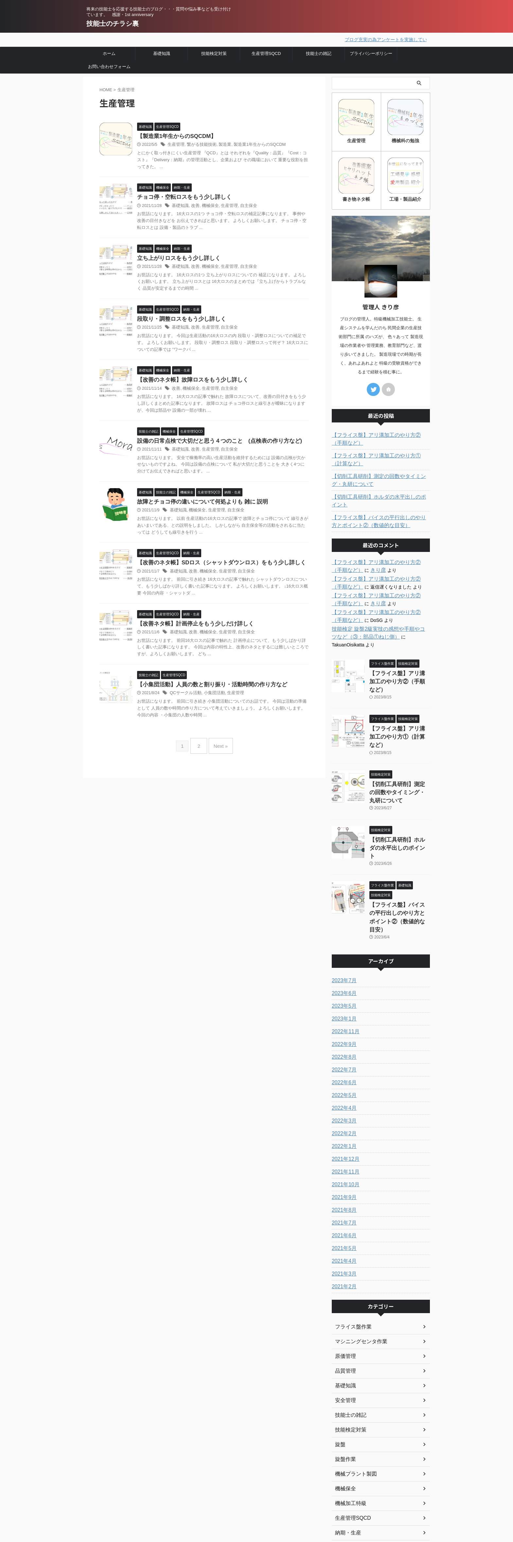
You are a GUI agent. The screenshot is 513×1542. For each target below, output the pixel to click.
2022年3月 (343, 1054)
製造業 (221, 144)
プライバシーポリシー (371, 52)
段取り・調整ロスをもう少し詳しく (179, 320)
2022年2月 (343, 1067)
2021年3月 (343, 1207)
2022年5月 (343, 1029)
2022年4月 (343, 1041)
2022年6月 (343, 1016)
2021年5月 (343, 1182)
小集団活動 (211, 696)
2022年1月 (343, 1080)
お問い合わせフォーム (109, 65)
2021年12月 (344, 1092)
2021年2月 (343, 1220)
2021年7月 (343, 1156)
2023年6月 (343, 927)
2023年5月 (343, 939)
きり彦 (355, 559)
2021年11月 (344, 1105)
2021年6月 (343, 1169)
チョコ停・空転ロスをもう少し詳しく (181, 197)
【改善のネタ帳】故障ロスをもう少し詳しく (189, 381)
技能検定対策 (214, 52)
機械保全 (208, 205)
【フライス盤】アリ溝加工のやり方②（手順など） (380, 436)
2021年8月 (343, 1143)
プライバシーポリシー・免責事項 (224, 1501)
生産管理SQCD (266, 52)
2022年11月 (344, 965)
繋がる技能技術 (199, 144)
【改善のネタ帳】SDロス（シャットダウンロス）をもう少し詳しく (216, 565)
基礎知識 (161, 52)
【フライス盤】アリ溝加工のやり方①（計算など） (380, 457)
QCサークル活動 (184, 696)
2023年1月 (343, 952)
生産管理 (175, 144)
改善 (194, 205)
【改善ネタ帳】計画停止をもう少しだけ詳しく (192, 627)
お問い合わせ (202, 1510)
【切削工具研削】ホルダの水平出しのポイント (380, 494)
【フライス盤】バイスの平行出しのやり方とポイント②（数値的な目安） (380, 511)
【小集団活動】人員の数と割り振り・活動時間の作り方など (207, 688)
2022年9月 (343, 978)
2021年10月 (344, 1118)
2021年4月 (343, 1194)
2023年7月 (343, 914)
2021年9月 (343, 1131)
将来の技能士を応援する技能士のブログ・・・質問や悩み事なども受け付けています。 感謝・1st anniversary (131, 1506)
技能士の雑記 (318, 52)
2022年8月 (343, 990)
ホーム (109, 52)
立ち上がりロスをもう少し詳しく (176, 258)
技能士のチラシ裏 (112, 23)
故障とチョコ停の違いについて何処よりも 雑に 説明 (198, 504)
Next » (219, 747)
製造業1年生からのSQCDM (253, 144)
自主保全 (243, 205)
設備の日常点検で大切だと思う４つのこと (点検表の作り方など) (214, 442)
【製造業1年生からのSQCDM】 (174, 135)
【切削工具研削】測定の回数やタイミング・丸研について (380, 477)
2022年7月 (343, 1003)
